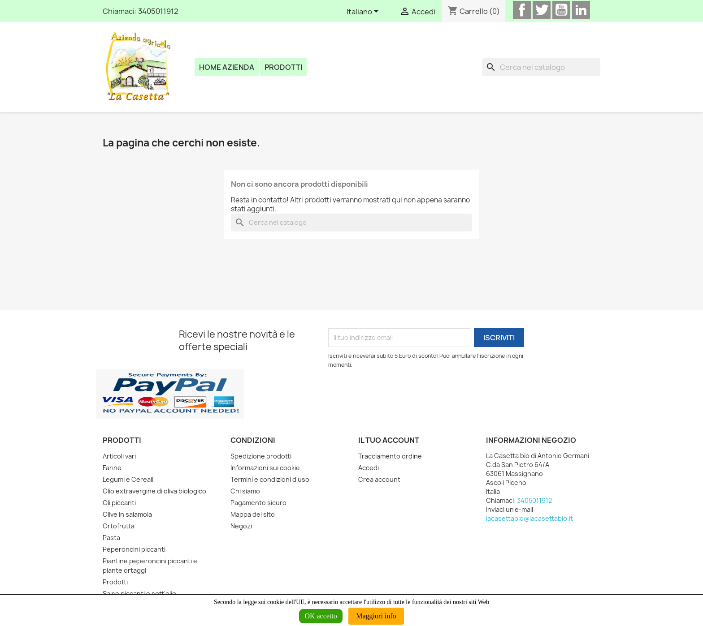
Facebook (522, 10)
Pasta (111, 537)
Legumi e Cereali (128, 479)
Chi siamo (245, 491)
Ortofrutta (119, 526)
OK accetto (320, 616)
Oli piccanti (119, 502)
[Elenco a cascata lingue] (364, 12)
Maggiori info (376, 616)
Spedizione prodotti (260, 456)
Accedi (368, 467)
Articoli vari (119, 456)
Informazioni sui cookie (265, 467)
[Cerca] (541, 67)
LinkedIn (581, 10)
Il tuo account (388, 440)
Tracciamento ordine (390, 456)
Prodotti (283, 67)
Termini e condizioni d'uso (269, 479)
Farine (112, 467)
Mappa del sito (252, 514)
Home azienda (226, 67)
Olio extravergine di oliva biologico (154, 491)
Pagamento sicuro (258, 502)
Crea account (379, 479)
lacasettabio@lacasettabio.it (529, 518)
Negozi (241, 526)
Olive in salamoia (127, 514)
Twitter (542, 10)
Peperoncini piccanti (134, 549)
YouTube (561, 10)
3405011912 (158, 11)
